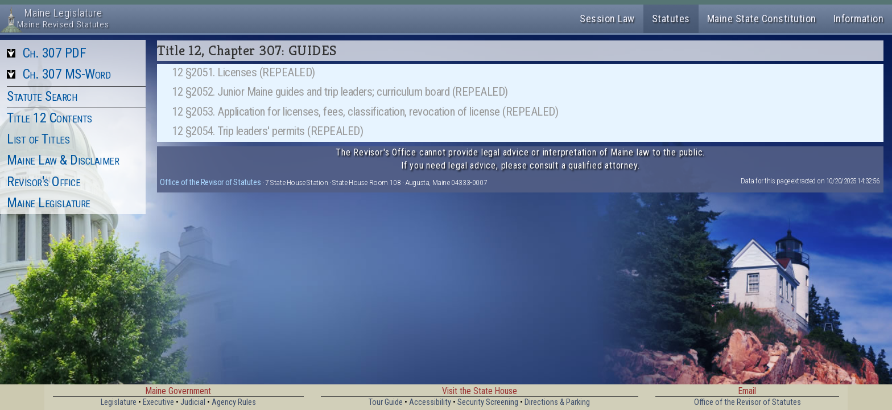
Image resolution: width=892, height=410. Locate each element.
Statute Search (42, 96)
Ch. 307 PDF (54, 53)
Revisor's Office (43, 182)
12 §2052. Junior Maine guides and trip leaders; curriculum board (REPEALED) (340, 92)
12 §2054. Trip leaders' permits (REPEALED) (267, 131)
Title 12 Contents (49, 118)
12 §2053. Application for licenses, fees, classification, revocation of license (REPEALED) (365, 111)
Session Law (607, 18)
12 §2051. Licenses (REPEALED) (243, 72)
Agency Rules (234, 402)
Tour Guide (386, 402)
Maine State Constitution (761, 18)
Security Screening (487, 402)
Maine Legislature (48, 203)
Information (858, 18)
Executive (158, 402)
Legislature (119, 402)
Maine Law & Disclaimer (63, 160)
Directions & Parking (557, 402)
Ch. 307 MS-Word (67, 74)
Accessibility (430, 402)
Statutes (671, 18)
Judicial (192, 402)
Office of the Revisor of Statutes (210, 182)
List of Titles (38, 139)
